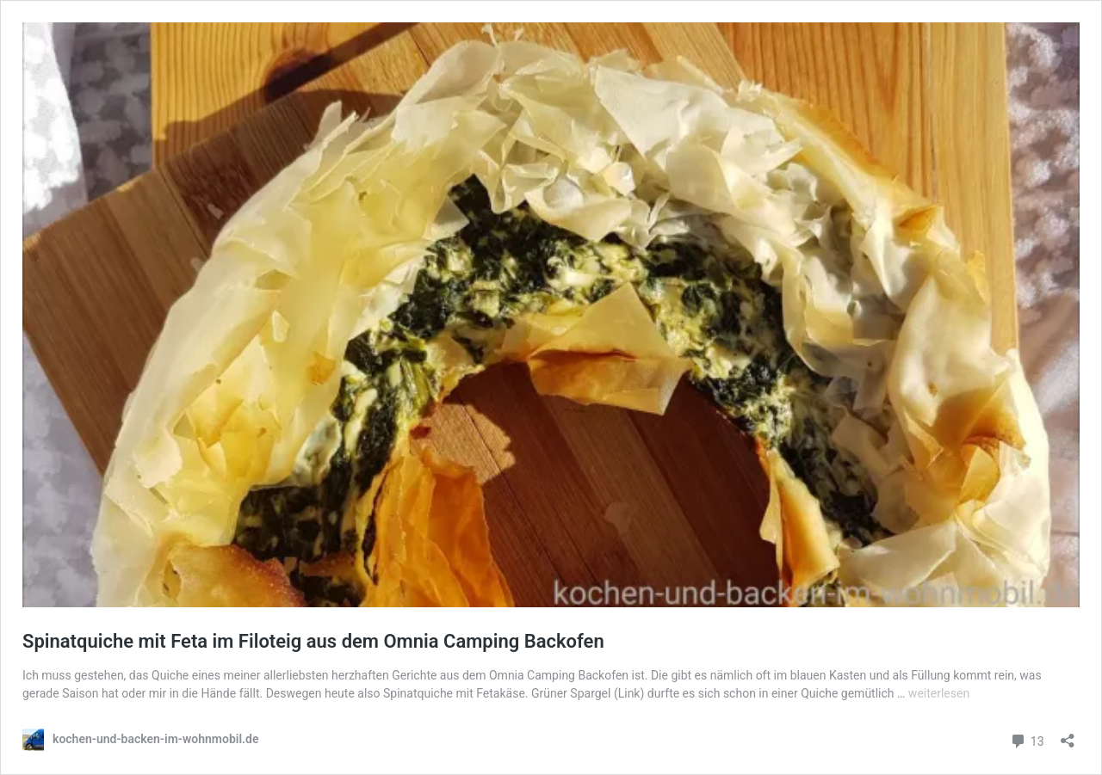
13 (1026, 739)
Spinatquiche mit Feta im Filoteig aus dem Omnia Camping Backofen (313, 641)
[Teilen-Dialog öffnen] (1068, 735)
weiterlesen (938, 693)
